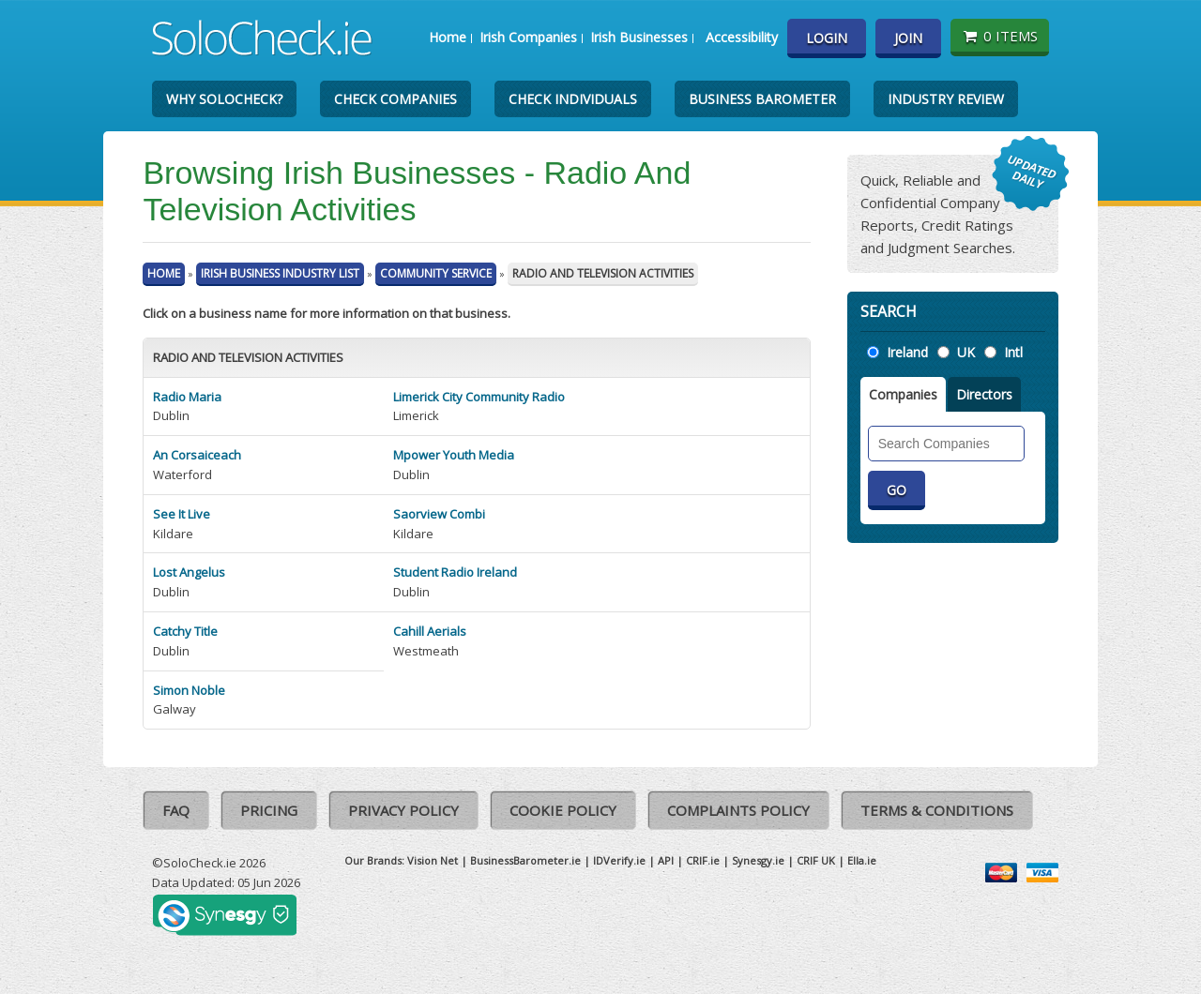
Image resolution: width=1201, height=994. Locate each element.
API (666, 860)
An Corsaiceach (197, 454)
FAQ (176, 810)
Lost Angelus (189, 572)
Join (908, 38)
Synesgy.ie (758, 860)
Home (447, 37)
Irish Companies (528, 37)
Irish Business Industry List (280, 273)
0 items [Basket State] (1000, 35)
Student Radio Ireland (455, 572)
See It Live (181, 513)
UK (966, 352)
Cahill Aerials (429, 631)
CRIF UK (816, 860)
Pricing (268, 810)
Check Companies (395, 99)
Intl (1013, 352)
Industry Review (946, 99)
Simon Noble (189, 690)
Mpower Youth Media (453, 454)
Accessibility (742, 37)
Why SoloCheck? (224, 99)
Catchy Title (185, 631)
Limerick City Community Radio (479, 396)
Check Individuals (573, 99)
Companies (903, 394)
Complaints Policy (738, 810)
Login (826, 38)
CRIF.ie (703, 860)
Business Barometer (762, 99)
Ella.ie (861, 860)
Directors (984, 394)
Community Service (436, 273)
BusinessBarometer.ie (525, 860)
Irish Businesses (639, 37)
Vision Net (432, 860)
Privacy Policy (403, 810)
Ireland (907, 352)
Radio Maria (187, 396)
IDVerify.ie (619, 860)
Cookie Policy (562, 810)
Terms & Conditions (936, 810)
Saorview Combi (439, 513)
